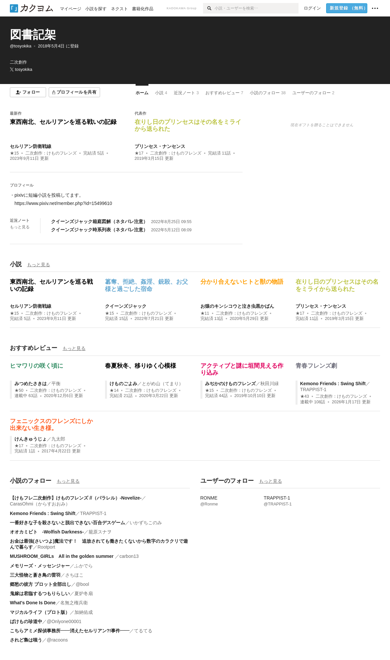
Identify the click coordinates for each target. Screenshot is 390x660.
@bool (82, 584)
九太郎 (58, 439)
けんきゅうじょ (30, 439)
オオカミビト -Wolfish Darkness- (47, 531)
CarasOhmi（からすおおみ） (40, 503)
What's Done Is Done (33, 602)
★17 (139, 153)
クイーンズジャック (125, 306)
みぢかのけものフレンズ (230, 383)
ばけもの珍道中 (26, 621)
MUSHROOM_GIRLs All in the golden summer (62, 556)
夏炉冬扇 (83, 593)
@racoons (57, 640)
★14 (114, 390)
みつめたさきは (30, 383)
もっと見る (20, 227)
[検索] (209, 8)
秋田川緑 (269, 383)
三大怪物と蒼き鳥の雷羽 (35, 575)
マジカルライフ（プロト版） (40, 612)
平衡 (56, 383)
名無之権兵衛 (74, 602)
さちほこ (74, 575)
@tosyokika (20, 46)
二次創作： (51, 153)
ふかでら (83, 565)
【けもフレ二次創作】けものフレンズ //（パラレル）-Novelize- (76, 498)
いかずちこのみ (146, 522)
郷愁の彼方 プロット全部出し (40, 584)
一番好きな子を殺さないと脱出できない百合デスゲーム (67, 522)
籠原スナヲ (100, 531)
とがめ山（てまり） (162, 383)
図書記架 (33, 34)
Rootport (46, 547)
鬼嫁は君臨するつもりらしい (40, 593)
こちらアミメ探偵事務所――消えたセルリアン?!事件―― (69, 630)
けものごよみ (123, 383)
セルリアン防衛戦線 (30, 146)
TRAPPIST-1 (313, 389)
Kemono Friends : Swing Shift (333, 383)
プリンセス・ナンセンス (160, 146)
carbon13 (129, 556)
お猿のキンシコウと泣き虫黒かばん (237, 306)
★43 (304, 396)
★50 (18, 390)
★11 (204, 313)
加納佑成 (83, 612)
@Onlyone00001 (64, 621)
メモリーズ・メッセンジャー (40, 565)
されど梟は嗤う (26, 640)
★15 (14, 153)
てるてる (143, 630)
